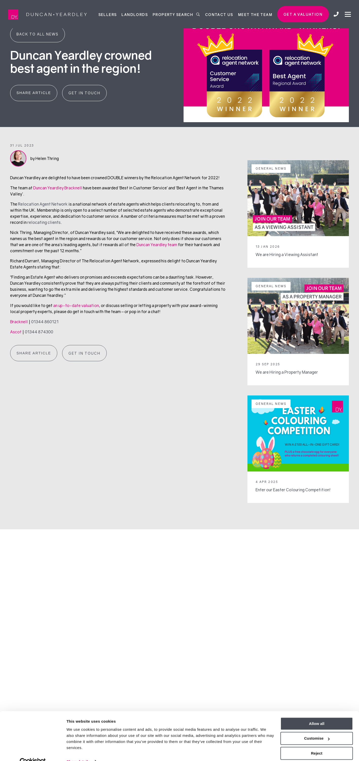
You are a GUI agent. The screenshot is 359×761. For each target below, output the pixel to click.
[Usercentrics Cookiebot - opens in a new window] (33, 751)
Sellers (107, 14)
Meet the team (255, 14)
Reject (316, 742)
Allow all (317, 713)
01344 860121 (45, 321)
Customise (317, 728)
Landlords (134, 14)
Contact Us (219, 14)
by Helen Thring (44, 158)
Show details (78, 751)
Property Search (176, 14)
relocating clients (44, 222)
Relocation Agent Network (43, 204)
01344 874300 (39, 331)
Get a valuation (302, 14)
